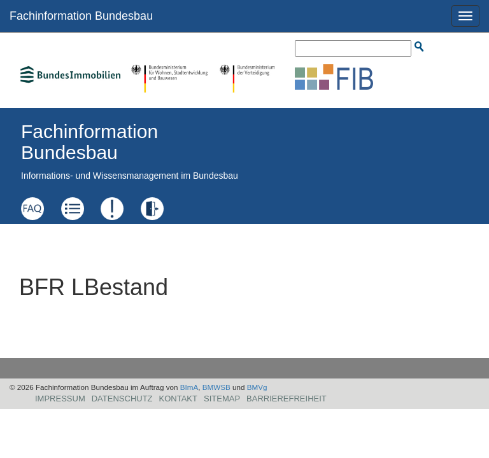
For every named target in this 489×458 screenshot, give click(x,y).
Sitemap (222, 398)
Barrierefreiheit (286, 398)
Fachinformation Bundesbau (81, 16)
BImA (189, 387)
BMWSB (216, 387)
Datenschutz (122, 398)
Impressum (60, 398)
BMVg (257, 387)
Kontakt (178, 398)
